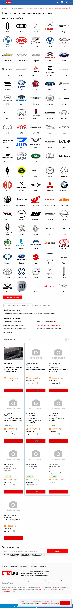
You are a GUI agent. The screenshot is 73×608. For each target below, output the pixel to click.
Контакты (43, 566)
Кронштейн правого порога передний (49, 328)
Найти (57, 551)
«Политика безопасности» (44, 589)
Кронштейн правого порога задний (14, 328)
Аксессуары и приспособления (19, 313)
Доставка (34, 566)
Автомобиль (6, 313)
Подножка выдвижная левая (12, 322)
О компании (14, 566)
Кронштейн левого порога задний (14, 325)
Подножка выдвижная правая (46, 322)
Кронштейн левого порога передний (48, 325)
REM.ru (23, 571)
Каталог (4, 566)
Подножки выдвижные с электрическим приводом (27, 8)
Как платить (24, 566)
